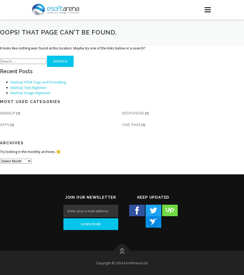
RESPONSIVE (133, 113)
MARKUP (7, 113)
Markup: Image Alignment (30, 92)
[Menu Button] (207, 10)
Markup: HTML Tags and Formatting (38, 82)
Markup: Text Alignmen (28, 87)
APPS (4, 124)
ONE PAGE (131, 124)
